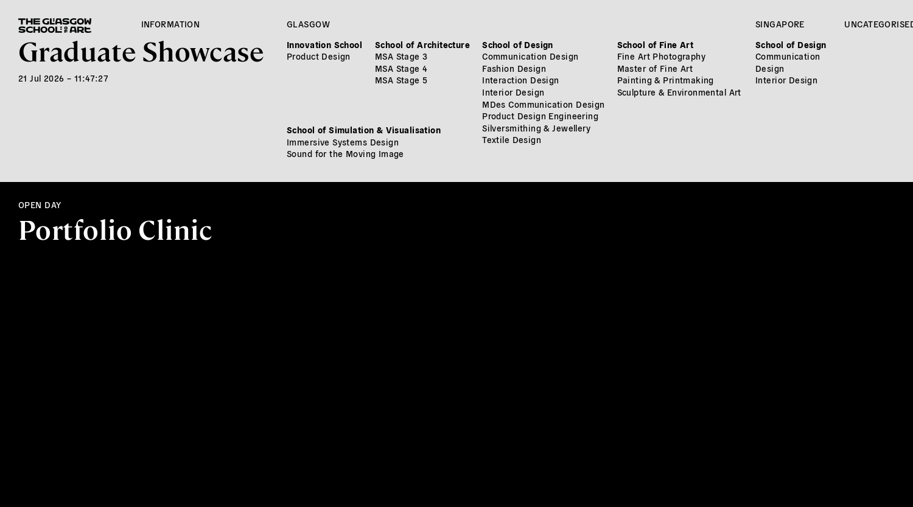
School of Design (517, 44)
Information (170, 23)
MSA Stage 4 (401, 68)
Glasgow (308, 23)
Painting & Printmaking (665, 79)
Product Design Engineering (540, 115)
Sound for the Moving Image (345, 153)
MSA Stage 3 (401, 56)
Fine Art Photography (661, 56)
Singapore (780, 23)
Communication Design (530, 56)
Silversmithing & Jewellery (536, 127)
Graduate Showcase (141, 50)
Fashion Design (514, 68)
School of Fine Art (655, 44)
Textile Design (511, 139)
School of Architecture (422, 44)
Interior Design (513, 91)
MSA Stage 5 (401, 79)
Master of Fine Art (655, 68)
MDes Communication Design (543, 104)
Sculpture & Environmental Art (679, 91)
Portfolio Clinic (115, 228)
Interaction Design (520, 79)
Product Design (319, 56)
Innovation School (324, 44)
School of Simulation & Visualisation (364, 129)
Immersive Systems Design (343, 141)
